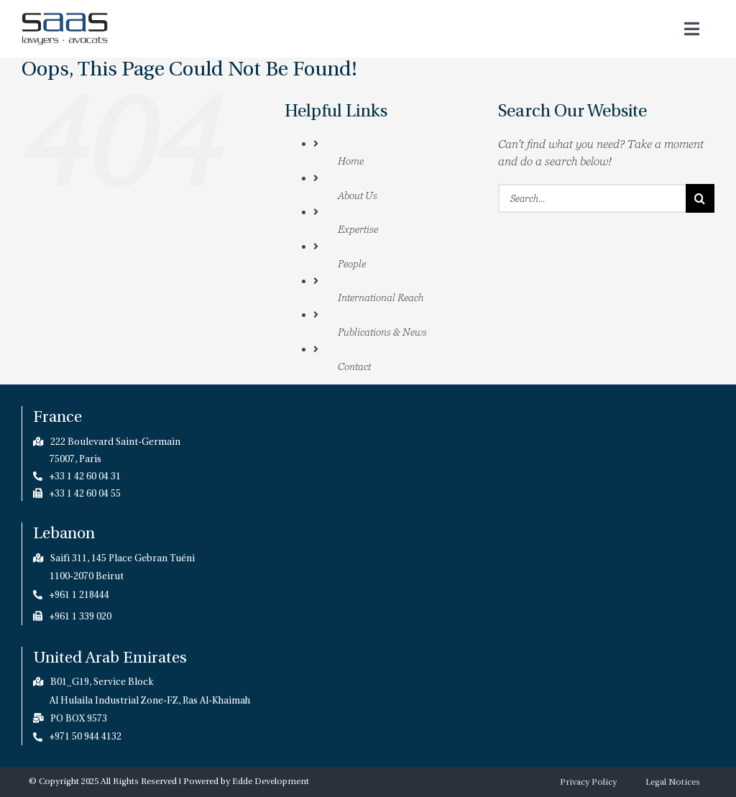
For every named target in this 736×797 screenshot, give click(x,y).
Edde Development (270, 781)
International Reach (380, 297)
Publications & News (382, 332)
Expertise (358, 229)
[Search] (700, 198)
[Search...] (592, 198)
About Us (357, 195)
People (352, 263)
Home (351, 161)
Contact (354, 366)
